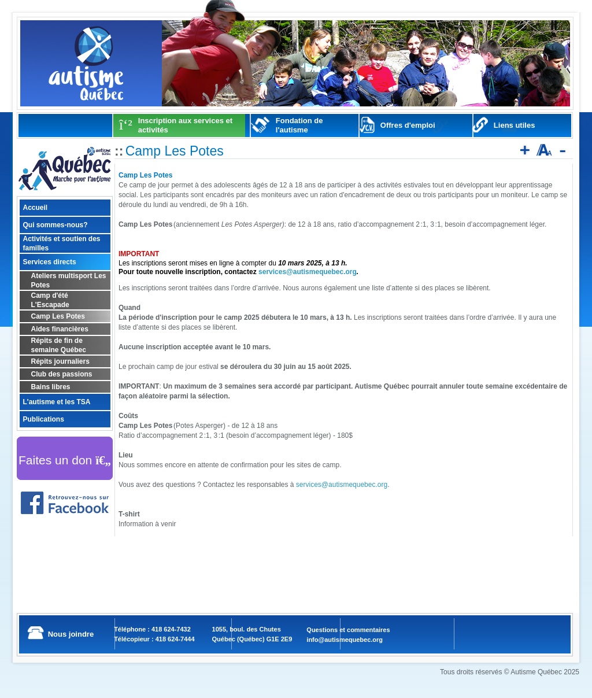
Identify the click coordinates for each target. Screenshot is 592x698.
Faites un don (64, 460)
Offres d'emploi (407, 125)
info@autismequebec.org (344, 639)
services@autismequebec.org (307, 272)
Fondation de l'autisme (299, 125)
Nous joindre (71, 634)
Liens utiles (514, 125)
